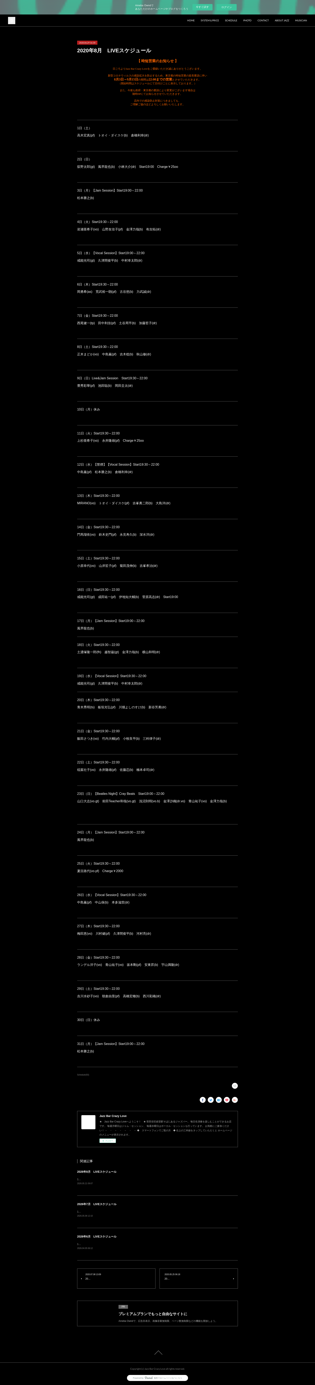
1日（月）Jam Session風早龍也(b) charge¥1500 (106, 1244)
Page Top (157, 1352)
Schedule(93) (83, 1075)
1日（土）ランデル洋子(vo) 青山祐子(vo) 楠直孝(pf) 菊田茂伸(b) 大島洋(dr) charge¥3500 (129, 1179)
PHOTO (247, 20)
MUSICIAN (301, 20)
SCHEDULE (231, 20)
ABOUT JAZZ (282, 20)
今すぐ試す (202, 6)
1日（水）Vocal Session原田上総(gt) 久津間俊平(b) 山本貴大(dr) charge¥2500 (123, 1211)
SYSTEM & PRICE (210, 20)
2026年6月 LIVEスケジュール (97, 1236)
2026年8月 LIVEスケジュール (97, 1171)
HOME (191, 20)
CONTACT (263, 20)
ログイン (226, 7)
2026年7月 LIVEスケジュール (97, 1204)
